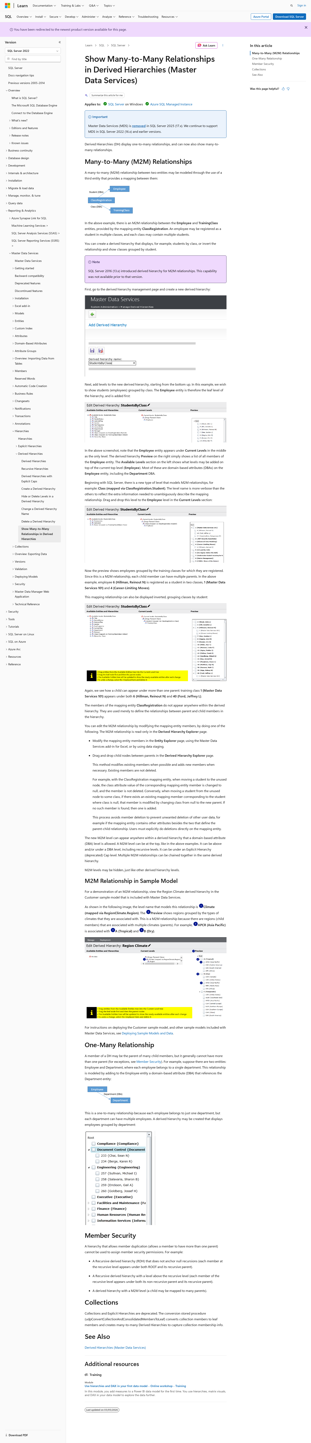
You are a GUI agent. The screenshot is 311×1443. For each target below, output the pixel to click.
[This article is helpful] (283, 88)
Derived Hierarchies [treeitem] (33, 461)
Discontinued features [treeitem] (28, 291)
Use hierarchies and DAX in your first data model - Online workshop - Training (135, 1386)
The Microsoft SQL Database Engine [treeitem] (34, 105)
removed (139, 126)
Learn (88, 45)
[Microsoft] (7, 5)
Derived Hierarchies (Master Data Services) (115, 1347)
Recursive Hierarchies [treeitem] (34, 469)
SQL (101, 45)
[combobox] (33, 51)
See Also (257, 75)
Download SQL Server (289, 17)
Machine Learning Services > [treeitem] (30, 225)
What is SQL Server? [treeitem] (24, 98)
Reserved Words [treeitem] (25, 378)
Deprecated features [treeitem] (27, 283)
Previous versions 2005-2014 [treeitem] (26, 83)
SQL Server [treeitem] (15, 68)
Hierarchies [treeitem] (25, 439)
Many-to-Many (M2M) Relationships (276, 53)
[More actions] (222, 45)
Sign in (301, 5)
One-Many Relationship (267, 58)
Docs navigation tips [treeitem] (21, 75)
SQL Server (118, 45)
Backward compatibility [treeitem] (29, 276)
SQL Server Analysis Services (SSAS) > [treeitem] (36, 233)
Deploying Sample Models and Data (147, 1033)
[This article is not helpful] (288, 88)
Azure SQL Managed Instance (171, 104)
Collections (259, 69)
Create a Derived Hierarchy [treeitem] (38, 489)
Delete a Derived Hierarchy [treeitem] (38, 521)
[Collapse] (59, 42)
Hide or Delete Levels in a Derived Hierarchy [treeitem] (37, 498)
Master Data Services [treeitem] (28, 261)
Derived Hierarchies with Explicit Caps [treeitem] (36, 478)
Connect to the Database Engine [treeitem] (32, 113)
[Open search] (292, 5)
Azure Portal (261, 17)
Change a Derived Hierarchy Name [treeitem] (39, 511)
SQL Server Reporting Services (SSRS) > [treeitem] (35, 243)
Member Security (148, 1061)
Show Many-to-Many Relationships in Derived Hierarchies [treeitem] (37, 534)
